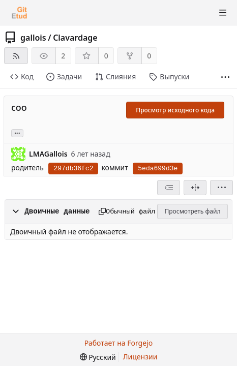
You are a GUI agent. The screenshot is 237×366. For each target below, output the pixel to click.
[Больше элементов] (225, 77)
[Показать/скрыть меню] (223, 13)
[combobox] (168, 187)
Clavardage (75, 38)
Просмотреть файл (193, 211)
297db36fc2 (73, 168)
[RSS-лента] (16, 55)
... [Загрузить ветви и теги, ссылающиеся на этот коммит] (17, 132)
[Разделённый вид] (195, 187)
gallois (33, 38)
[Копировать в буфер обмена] (98, 211)
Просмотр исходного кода (175, 110)
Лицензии (140, 356)
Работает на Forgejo (118, 343)
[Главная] (19, 13)
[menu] (221, 187)
